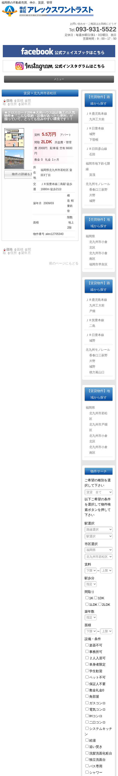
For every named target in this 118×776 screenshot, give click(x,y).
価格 (8, 100)
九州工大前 (96, 119)
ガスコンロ (97, 703)
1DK (101, 598)
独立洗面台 (97, 759)
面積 (18, 100)
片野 (92, 195)
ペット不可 (97, 677)
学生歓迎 (95, 671)
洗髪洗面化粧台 (100, 753)
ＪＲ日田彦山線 (96, 149)
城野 (92, 134)
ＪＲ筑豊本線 (95, 320)
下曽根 (93, 139)
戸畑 (92, 311)
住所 (12, 104)
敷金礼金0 (96, 690)
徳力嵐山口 (96, 372)
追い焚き (95, 747)
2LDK (106, 604)
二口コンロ (97, 722)
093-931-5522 (96, 29)
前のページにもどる (64, 263)
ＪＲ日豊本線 (95, 128)
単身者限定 (97, 664)
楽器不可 (95, 645)
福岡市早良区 (98, 264)
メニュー (59, 79)
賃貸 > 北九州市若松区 (40, 93)
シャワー (95, 772)
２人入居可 (97, 658)
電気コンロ (97, 709)
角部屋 (94, 696)
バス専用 (95, 766)
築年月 (24, 104)
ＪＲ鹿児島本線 (96, 113)
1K (91, 598)
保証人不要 (97, 684)
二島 (92, 326)
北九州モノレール (98, 184)
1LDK (93, 604)
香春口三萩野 (98, 189)
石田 (92, 154)
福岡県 (90, 236)
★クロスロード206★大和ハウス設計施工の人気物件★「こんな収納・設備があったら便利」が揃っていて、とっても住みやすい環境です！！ (39, 116)
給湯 (92, 740)
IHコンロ (95, 716)
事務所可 (95, 652)
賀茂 (92, 175)
